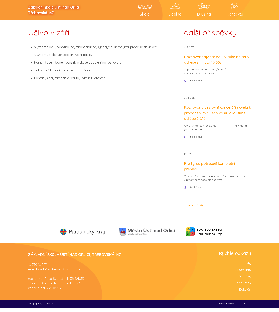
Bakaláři (245, 294)
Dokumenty (242, 274)
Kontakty (244, 268)
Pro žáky (245, 281)
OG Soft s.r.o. (243, 308)
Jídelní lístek (242, 287)
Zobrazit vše (197, 209)
